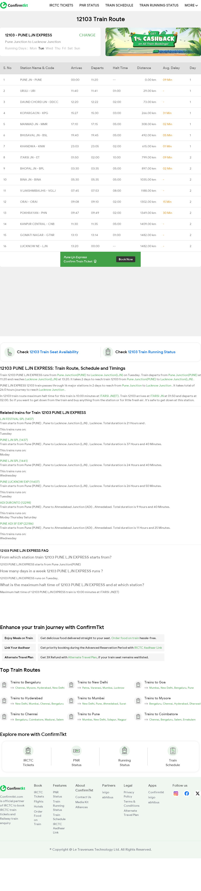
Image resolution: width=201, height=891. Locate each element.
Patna (85, 687)
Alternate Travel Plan (82, 657)
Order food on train (125, 638)
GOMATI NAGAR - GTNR (37, 235)
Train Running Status (158, 5)
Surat (123, 703)
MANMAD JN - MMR (34, 124)
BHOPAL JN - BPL (32, 168)
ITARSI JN (157, 396)
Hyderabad (44, 687)
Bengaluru (180, 687)
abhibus (107, 797)
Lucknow (119, 687)
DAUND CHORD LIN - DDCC (39, 102)
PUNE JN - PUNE (31, 79)
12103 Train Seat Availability (54, 352)
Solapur (111, 719)
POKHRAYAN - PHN (33, 212)
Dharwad (195, 703)
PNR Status (89, 5)
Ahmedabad (110, 703)
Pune (191, 687)
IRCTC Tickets (61, 5)
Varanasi (96, 687)
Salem (60, 719)
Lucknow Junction (159, 385)
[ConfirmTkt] (12, 788)
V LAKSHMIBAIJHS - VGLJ (38, 190)
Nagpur (122, 719)
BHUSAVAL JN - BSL (33, 135)
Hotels (38, 806)
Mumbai (107, 687)
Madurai (50, 719)
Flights (38, 801)
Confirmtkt (156, 792)
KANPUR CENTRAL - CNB (37, 224)
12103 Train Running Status (151, 352)
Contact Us (83, 797)
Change (87, 35)
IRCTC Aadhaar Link (148, 647)
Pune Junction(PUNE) (72, 375)
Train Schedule (119, 5)
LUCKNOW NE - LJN (34, 246)
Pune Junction (132, 385)
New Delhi (58, 687)
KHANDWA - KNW (32, 146)
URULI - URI (27, 90)
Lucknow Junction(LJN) (107, 375)
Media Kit (82, 802)
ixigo (105, 792)
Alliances (81, 807)
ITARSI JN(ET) (109, 396)
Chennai (20, 687)
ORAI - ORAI (28, 201)
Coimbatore (36, 719)
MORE (191, 5)
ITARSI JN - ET (30, 157)
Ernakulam (189, 719)
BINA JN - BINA (30, 179)
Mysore (31, 687)
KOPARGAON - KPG (34, 113)
